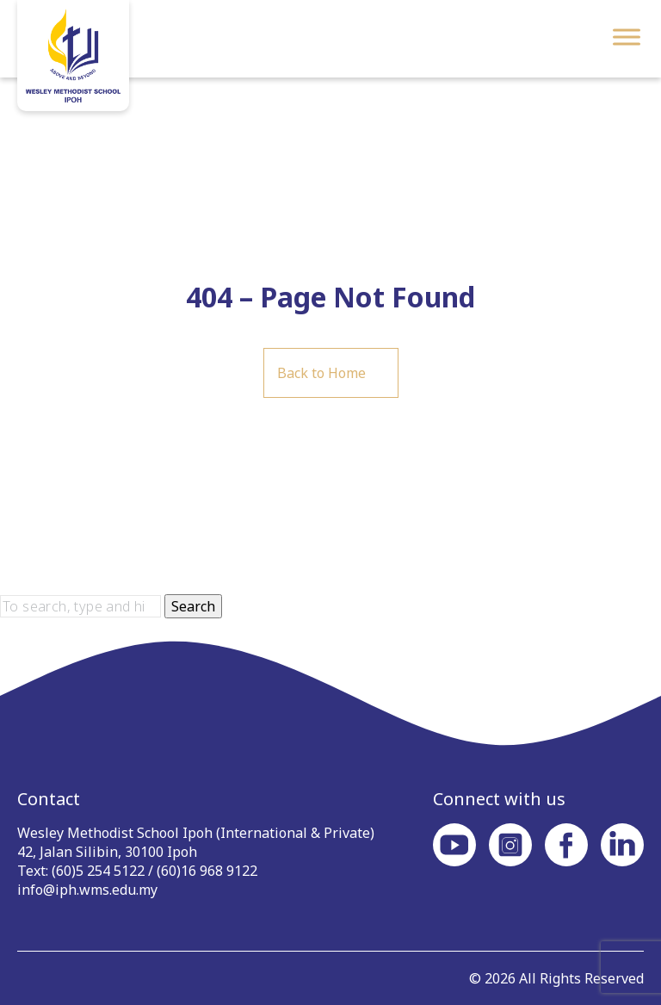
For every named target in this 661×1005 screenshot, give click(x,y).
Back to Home (321, 372)
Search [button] (193, 606)
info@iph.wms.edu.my (87, 889)
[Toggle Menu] (626, 36)
